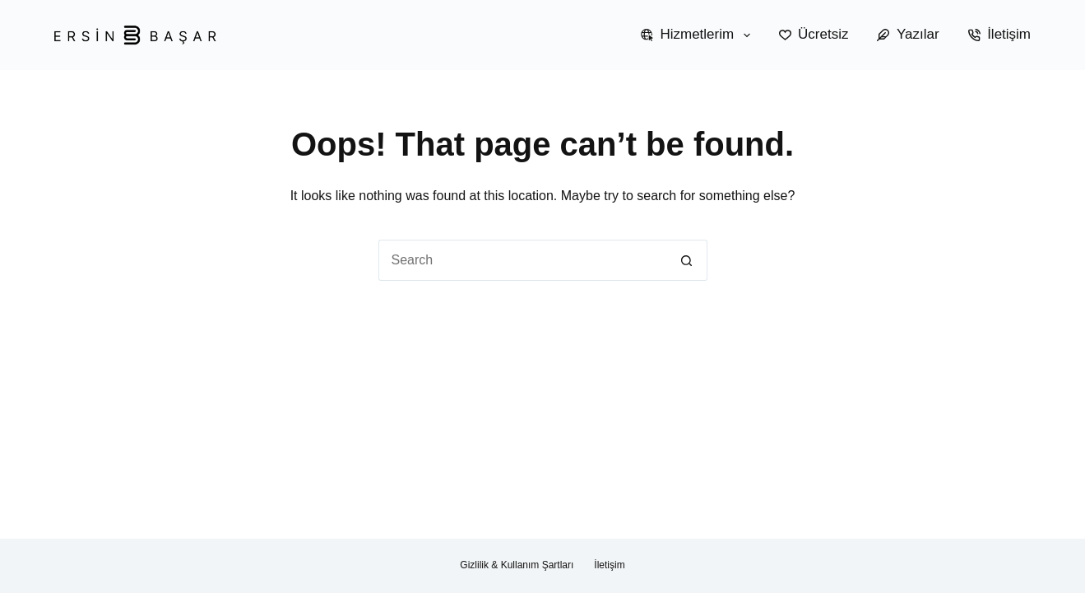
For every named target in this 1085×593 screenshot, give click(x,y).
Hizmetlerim (699, 35)
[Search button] (686, 260)
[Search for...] (522, 260)
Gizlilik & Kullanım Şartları (516, 565)
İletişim (999, 34)
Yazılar (908, 34)
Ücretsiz (814, 34)
